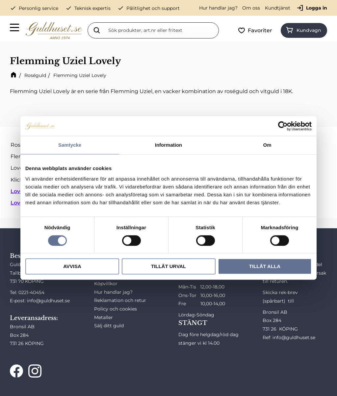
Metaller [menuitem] (103, 317)
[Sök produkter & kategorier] (162, 30)
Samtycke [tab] (69, 145)
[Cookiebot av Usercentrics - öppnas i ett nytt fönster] (283, 126)
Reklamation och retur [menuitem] (120, 300)
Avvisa (72, 266)
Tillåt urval (168, 266)
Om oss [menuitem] (251, 8)
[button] (15, 29)
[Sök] (97, 30)
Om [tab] (267, 145)
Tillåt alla (264, 266)
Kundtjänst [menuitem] (277, 8)
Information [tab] (168, 145)
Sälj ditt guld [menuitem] (109, 326)
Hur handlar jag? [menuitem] (218, 8)
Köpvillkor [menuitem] (105, 283)
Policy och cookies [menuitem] (115, 309)
